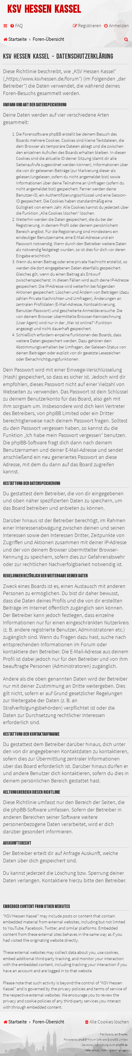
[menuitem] (16, 25)
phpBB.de (122, 1045)
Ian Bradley (121, 1034)
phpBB (82, 1039)
